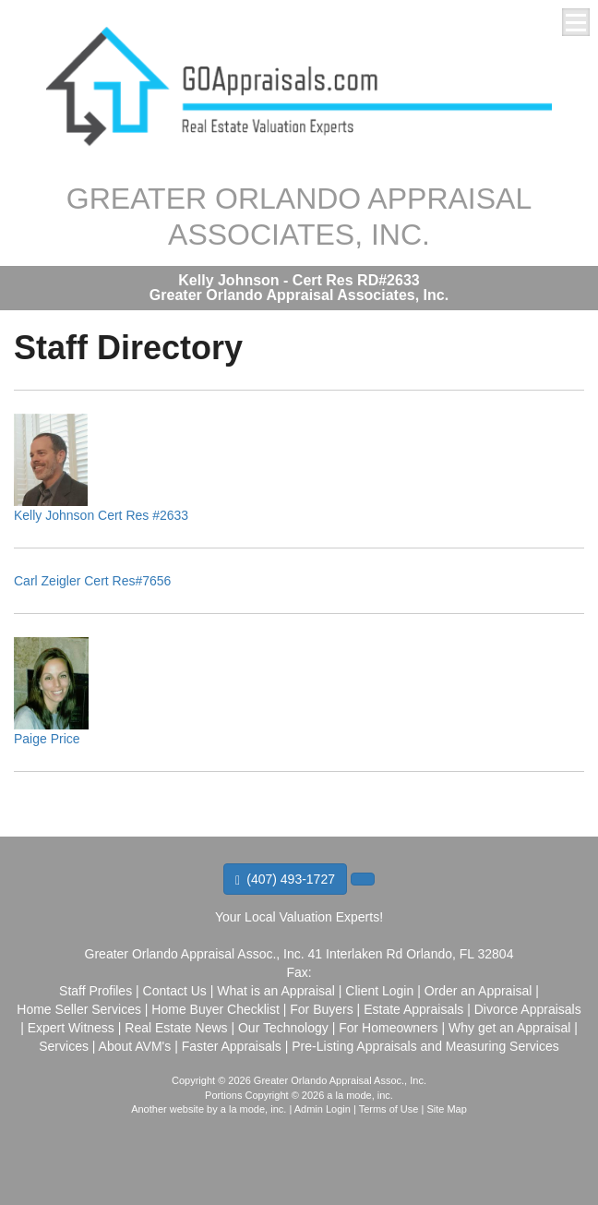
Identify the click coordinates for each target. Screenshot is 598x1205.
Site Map (446, 1109)
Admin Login (322, 1109)
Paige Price (47, 738)
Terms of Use (389, 1109)
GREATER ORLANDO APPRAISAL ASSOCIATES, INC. (299, 216)
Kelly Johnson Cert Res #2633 (101, 515)
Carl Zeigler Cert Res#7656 (92, 580)
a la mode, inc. (254, 1109)
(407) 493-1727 (285, 879)
